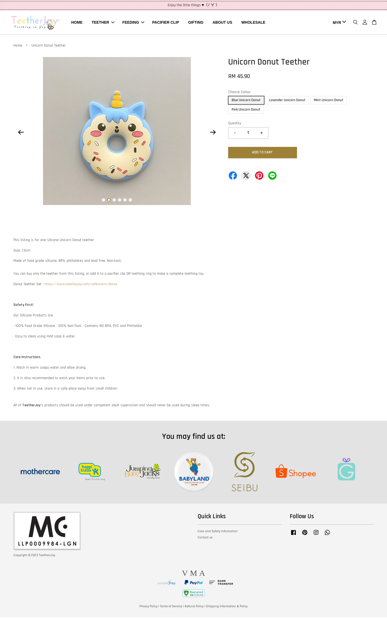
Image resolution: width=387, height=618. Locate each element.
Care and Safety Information (218, 532)
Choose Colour (239, 92)
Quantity (234, 124)
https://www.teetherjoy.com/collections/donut (81, 284)
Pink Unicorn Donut (246, 110)
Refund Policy (194, 607)
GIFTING (195, 22)
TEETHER (103, 22)
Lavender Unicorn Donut (287, 100)
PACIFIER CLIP (165, 22)
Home (17, 46)
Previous (20, 133)
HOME (77, 22)
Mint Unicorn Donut (328, 100)
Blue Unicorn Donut (246, 100)
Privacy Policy (148, 607)
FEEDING (133, 22)
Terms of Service (171, 607)
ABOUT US (222, 22)
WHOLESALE (253, 22)
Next (213, 133)
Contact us (205, 538)
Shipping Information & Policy (227, 607)
